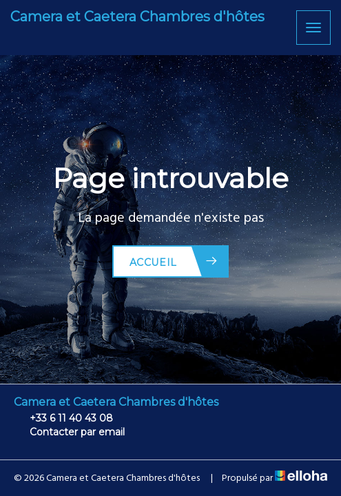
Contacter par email (69, 432)
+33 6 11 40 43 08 (63, 418)
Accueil (174, 261)
